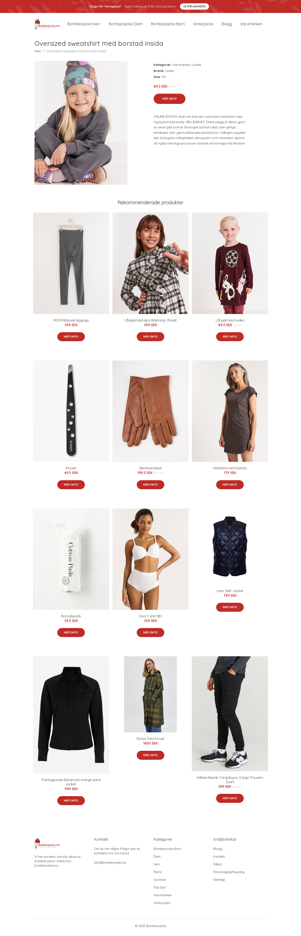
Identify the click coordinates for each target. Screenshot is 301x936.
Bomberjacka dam (126, 25)
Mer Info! (169, 101)
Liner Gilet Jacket (230, 594)
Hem (37, 54)
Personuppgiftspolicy (228, 875)
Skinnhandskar (150, 471)
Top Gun (160, 890)
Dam (157, 859)
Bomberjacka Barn (167, 852)
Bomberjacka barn (168, 25)
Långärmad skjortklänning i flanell (150, 323)
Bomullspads (71, 619)
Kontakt (219, 859)
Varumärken (251, 25)
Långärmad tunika (230, 323)
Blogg (227, 25)
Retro (158, 875)
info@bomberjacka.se (110, 865)
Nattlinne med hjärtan (230, 471)
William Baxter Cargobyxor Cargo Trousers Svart (230, 782)
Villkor (217, 867)
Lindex (196, 68)
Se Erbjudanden (194, 6)
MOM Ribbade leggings (71, 323)
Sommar (160, 883)
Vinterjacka (203, 25)
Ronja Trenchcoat (150, 741)
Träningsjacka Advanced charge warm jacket (71, 785)
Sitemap (219, 883)
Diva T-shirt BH (150, 619)
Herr (157, 867)
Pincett (71, 471)
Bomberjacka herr (83, 25)
